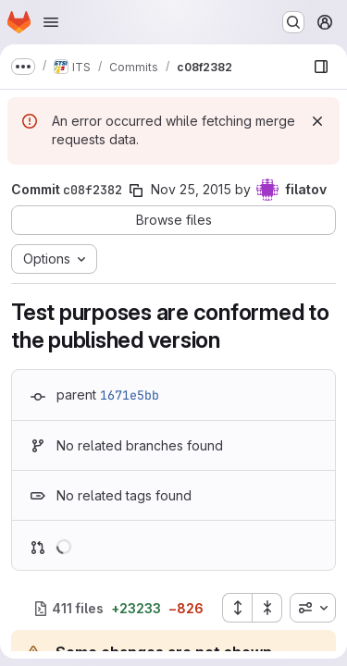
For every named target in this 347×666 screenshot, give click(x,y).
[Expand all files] (237, 608)
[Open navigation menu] (51, 22)
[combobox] (313, 608)
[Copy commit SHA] (136, 190)
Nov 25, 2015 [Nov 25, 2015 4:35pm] (191, 189)
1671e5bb (129, 395)
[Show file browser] (321, 66)
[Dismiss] (317, 121)
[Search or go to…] (293, 22)
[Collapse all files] (267, 608)
